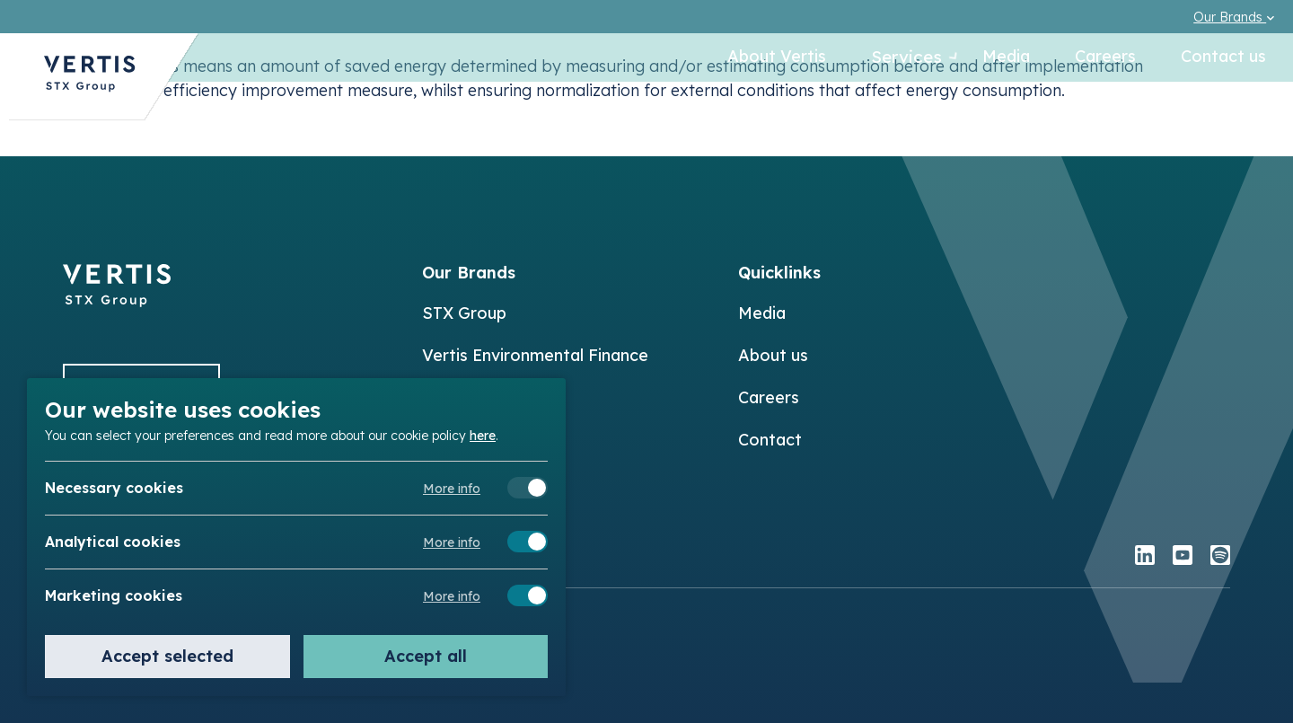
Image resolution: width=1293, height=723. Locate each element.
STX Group (464, 313)
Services (894, 58)
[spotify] (1220, 557)
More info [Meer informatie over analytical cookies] (451, 542)
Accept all (425, 656)
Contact (770, 439)
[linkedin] (1145, 557)
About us (773, 355)
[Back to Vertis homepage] (90, 84)
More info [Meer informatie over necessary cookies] (451, 489)
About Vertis (757, 58)
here (483, 435)
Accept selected (167, 656)
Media (1006, 58)
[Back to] (117, 301)
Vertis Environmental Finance (535, 355)
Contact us (1223, 58)
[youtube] (1182, 557)
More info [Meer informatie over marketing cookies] (451, 596)
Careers (1105, 58)
